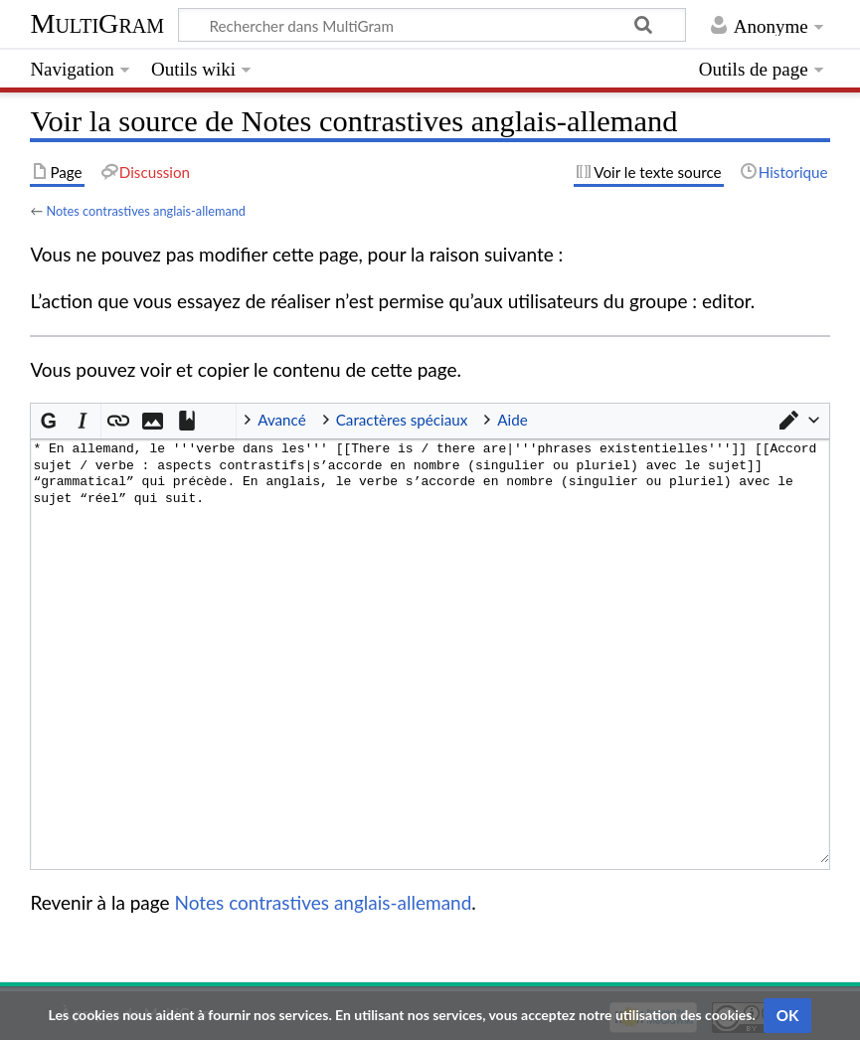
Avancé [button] (282, 420)
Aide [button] (512, 420)
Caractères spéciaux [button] (402, 420)
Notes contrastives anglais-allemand (146, 211)
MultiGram (97, 23)
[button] (798, 419)
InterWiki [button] (220, 420)
